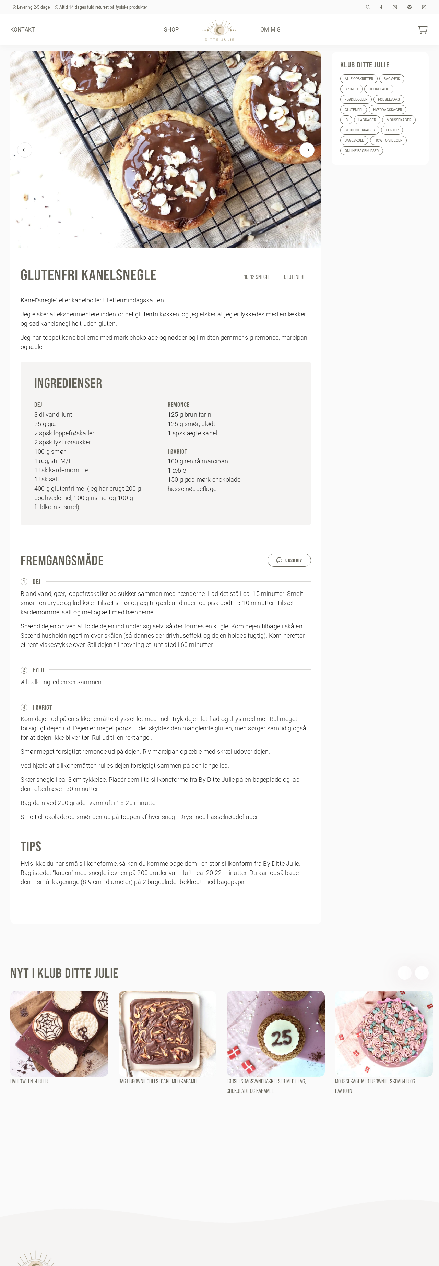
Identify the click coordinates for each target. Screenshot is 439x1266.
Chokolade (379, 89)
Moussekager (399, 120)
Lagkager (367, 120)
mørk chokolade (219, 479)
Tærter (392, 130)
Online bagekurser (362, 151)
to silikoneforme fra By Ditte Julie (189, 779)
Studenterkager (360, 130)
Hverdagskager (387, 110)
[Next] (307, 150)
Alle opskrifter (359, 79)
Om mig (270, 29)
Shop (171, 29)
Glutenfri (354, 110)
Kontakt (22, 29)
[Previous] (24, 150)
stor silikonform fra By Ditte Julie (254, 863)
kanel (209, 433)
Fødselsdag (389, 99)
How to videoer (388, 140)
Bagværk (392, 79)
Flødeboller (356, 99)
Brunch (351, 89)
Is (346, 120)
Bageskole (354, 140)
